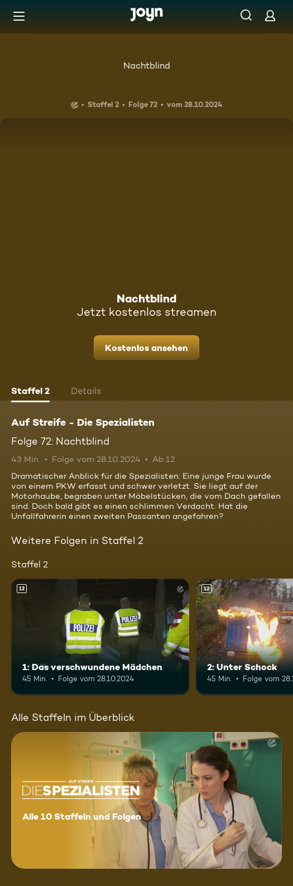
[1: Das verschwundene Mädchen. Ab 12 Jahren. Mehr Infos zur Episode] (100, 637)
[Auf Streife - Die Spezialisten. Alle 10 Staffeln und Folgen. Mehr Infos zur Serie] (146, 800)
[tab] (30, 392)
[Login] (270, 15)
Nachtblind (146, 65)
